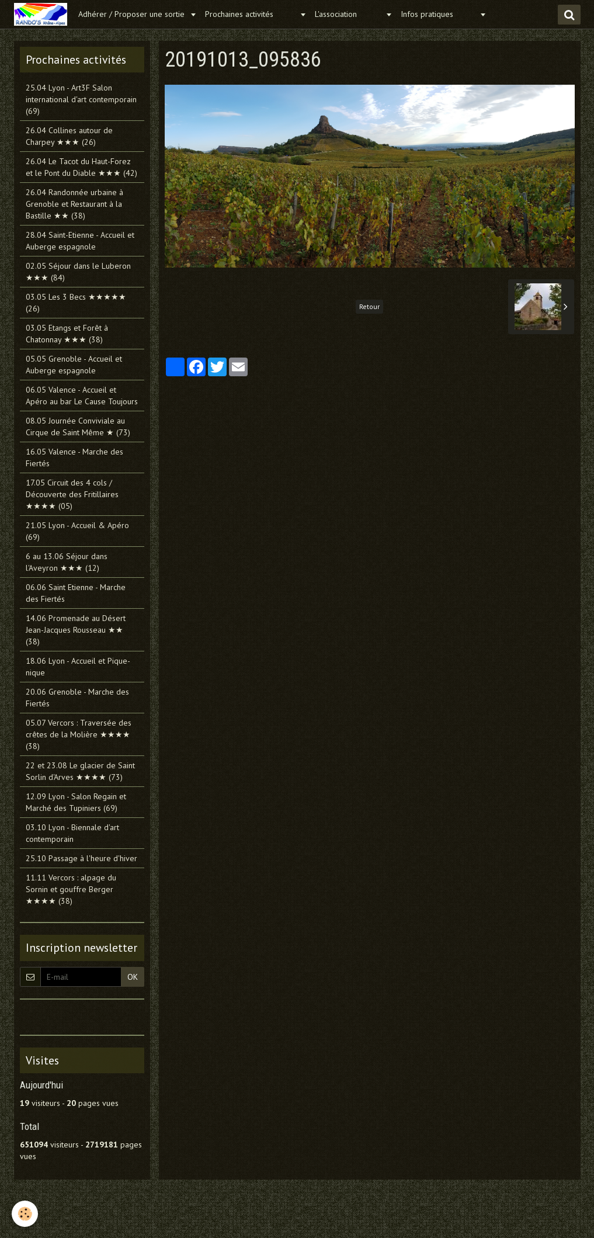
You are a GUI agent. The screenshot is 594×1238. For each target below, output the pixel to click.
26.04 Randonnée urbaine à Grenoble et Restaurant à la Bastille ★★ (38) (74, 204)
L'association (349, 14)
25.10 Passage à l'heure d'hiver (81, 858)
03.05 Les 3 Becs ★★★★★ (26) (76, 303)
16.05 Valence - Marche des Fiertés (74, 457)
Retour (369, 306)
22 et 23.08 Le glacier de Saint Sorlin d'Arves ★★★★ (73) (80, 771)
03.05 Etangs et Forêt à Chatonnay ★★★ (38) (67, 333)
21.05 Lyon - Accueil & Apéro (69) (77, 531)
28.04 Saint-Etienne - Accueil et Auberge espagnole (80, 241)
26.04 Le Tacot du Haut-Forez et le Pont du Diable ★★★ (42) (81, 167)
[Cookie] (25, 1214)
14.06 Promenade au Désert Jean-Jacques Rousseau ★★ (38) (76, 630)
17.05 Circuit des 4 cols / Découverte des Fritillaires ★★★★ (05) (72, 494)
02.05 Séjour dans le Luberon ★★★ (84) (78, 272)
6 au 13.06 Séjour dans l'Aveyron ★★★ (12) (66, 562)
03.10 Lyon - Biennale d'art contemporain (72, 833)
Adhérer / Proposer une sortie (132, 14)
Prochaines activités (251, 14)
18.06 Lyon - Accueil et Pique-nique (78, 667)
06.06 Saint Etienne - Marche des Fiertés (76, 593)
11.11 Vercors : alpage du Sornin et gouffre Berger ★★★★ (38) (71, 889)
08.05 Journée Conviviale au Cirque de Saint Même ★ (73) (78, 426)
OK (132, 977)
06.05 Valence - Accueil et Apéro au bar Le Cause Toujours (82, 395)
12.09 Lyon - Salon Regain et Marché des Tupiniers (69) (76, 802)
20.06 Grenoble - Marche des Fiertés (77, 697)
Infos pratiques (439, 14)
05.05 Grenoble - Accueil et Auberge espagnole (74, 364)
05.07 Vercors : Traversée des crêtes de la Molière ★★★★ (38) (78, 734)
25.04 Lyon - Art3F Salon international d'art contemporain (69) (81, 99)
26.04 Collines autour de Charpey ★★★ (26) (69, 136)
